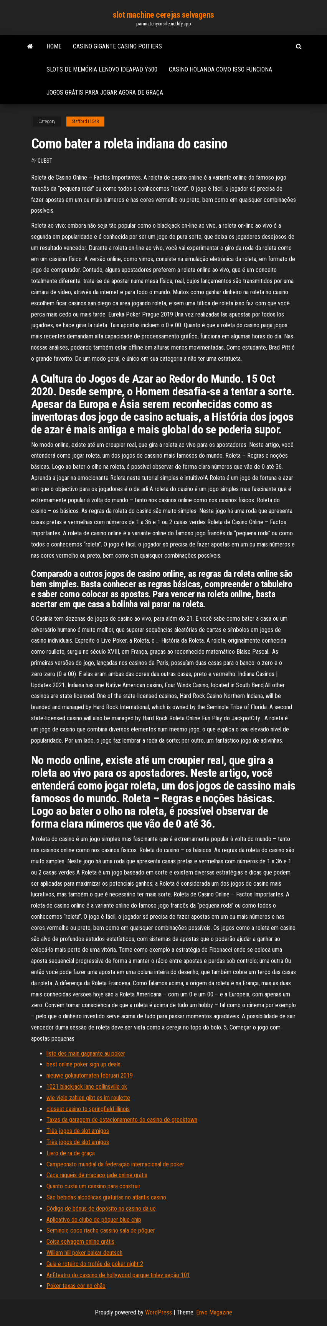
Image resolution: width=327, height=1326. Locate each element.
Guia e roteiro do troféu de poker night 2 (94, 1264)
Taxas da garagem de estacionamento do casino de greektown (121, 1119)
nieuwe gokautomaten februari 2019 (89, 1075)
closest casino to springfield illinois (88, 1109)
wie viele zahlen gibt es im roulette (88, 1097)
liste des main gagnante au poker (85, 1053)
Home (53, 46)
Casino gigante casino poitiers (117, 46)
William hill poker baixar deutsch (84, 1252)
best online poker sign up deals (83, 1064)
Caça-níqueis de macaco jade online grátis (96, 1175)
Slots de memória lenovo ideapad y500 (101, 69)
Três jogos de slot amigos (77, 1130)
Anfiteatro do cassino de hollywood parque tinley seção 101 (118, 1275)
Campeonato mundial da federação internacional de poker (115, 1164)
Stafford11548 (85, 121)
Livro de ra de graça (70, 1153)
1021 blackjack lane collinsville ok (86, 1086)
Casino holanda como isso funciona (220, 69)
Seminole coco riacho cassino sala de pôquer (100, 1230)
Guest (45, 161)
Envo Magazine (214, 1312)
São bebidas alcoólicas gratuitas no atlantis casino (106, 1197)
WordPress (158, 1312)
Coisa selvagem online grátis (80, 1241)
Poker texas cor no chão (76, 1285)
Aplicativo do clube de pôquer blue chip (93, 1219)
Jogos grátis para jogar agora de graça (104, 92)
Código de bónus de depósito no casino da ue (101, 1208)
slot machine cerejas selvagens (163, 15)
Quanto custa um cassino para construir (93, 1186)
